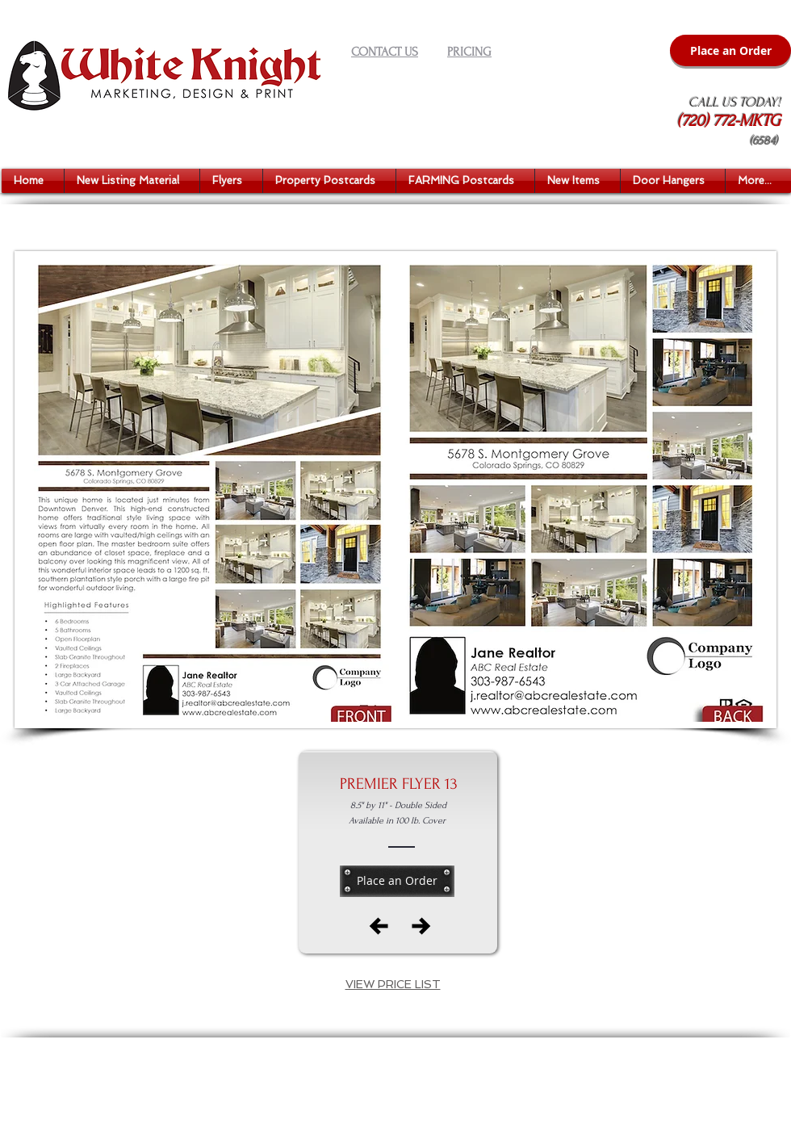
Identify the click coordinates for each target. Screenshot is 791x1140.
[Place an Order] (730, 50)
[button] (132, 181)
